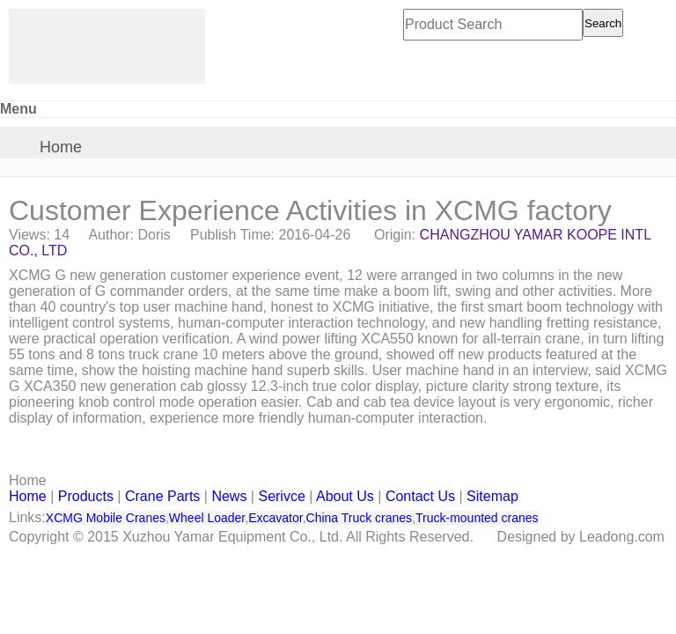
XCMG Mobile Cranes (105, 518)
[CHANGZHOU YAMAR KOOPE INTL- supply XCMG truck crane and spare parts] (107, 46)
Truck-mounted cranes (477, 518)
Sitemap (492, 496)
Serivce (281, 496)
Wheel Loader (207, 518)
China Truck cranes (359, 518)
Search (602, 23)
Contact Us (420, 496)
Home (61, 147)
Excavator (275, 518)
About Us (345, 496)
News (228, 496)
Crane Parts (162, 496)
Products (86, 496)
